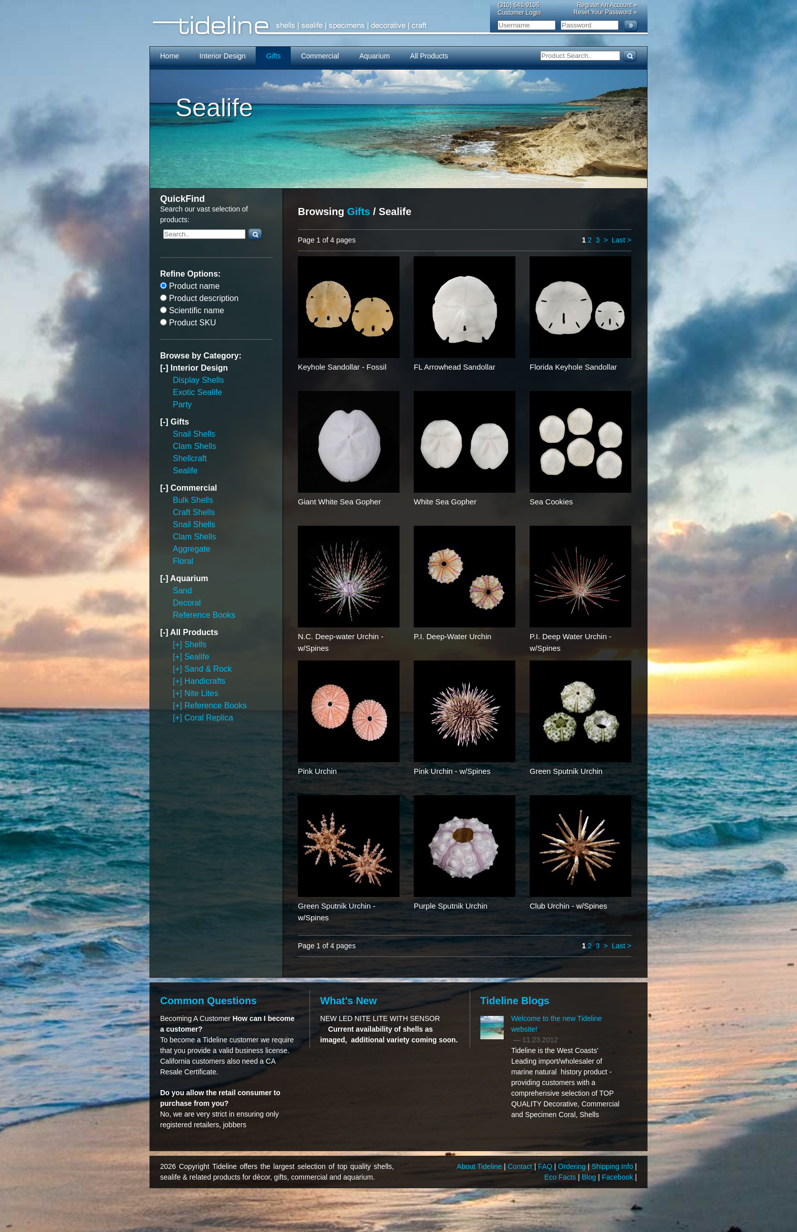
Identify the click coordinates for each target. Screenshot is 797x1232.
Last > (621, 240)
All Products (429, 56)
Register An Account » (607, 5)
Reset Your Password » (605, 12)
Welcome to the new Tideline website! (556, 1023)
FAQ (546, 1166)
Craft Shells (194, 512)
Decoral (187, 602)
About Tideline (480, 1166)
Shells (196, 644)
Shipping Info (613, 1166)
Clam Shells (194, 446)
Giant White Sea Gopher (339, 501)
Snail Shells (194, 434)
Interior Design (222, 56)
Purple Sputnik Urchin (450, 906)
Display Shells (198, 380)
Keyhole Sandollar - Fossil (342, 367)
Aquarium (374, 56)
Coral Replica (209, 717)
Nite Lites (202, 693)
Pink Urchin (317, 771)
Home (169, 56)
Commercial (320, 56)
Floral (183, 561)
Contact (521, 1166)
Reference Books (204, 615)
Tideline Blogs (514, 1000)
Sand (182, 590)
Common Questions (208, 1000)
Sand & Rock (208, 669)
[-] (165, 368)
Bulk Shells (193, 500)
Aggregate (191, 549)
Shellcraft (190, 458)
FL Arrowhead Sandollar (454, 367)
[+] (179, 644)
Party (182, 404)
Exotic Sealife (197, 392)
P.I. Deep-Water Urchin (453, 636)
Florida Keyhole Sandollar (573, 367)
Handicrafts (205, 681)
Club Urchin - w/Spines (568, 906)
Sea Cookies (551, 501)
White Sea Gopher (445, 501)
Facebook (618, 1177)
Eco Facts (561, 1177)
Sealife (185, 470)
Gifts (273, 56)
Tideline (398, 25)
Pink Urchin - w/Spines (452, 771)
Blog (590, 1177)
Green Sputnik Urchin (566, 771)
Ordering (573, 1166)
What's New (348, 1000)
